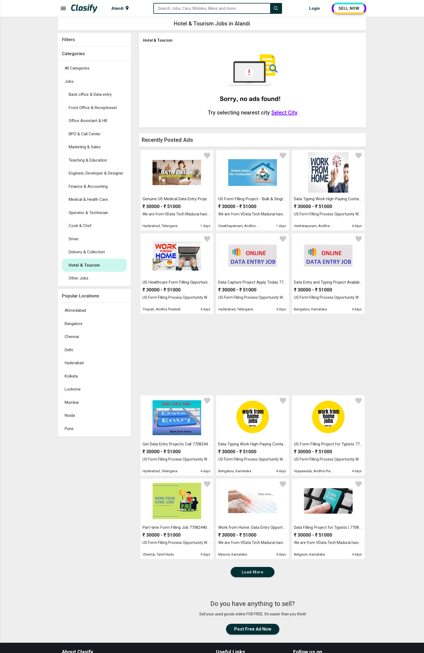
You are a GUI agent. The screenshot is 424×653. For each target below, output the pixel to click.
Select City (284, 112)
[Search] (275, 8)
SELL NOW (349, 8)
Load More (253, 572)
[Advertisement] (94, 520)
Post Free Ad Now (252, 629)
